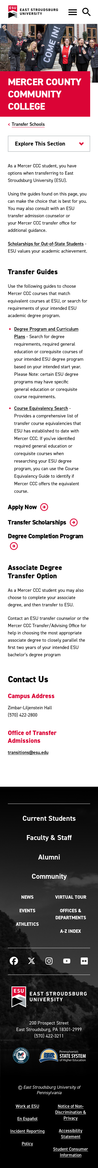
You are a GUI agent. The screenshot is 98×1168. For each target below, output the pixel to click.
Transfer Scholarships (42, 522)
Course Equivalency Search (41, 408)
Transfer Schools (28, 124)
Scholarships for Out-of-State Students (46, 244)
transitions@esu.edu (28, 752)
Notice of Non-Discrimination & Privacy (70, 1112)
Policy (27, 1143)
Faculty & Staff (49, 837)
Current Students (49, 818)
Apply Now (27, 507)
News (27, 897)
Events (27, 911)
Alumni (49, 857)
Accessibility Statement (70, 1133)
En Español (27, 1118)
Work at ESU (27, 1106)
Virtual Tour (70, 897)
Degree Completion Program (45, 541)
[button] (72, 12)
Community (49, 876)
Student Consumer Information (70, 1152)
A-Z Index (70, 931)
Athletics (27, 924)
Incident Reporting (27, 1131)
